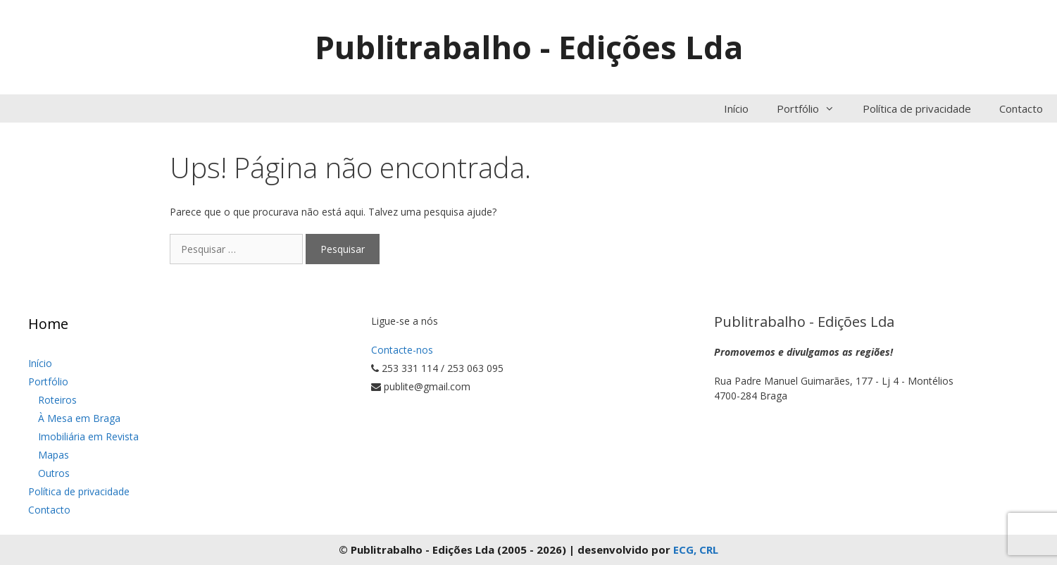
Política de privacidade (917, 108)
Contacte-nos (402, 349)
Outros (54, 473)
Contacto (1021, 108)
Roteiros (57, 399)
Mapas (53, 454)
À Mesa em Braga (79, 418)
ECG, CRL (695, 549)
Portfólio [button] (813, 108)
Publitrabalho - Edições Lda (529, 46)
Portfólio (48, 381)
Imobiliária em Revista (88, 436)
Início (736, 108)
